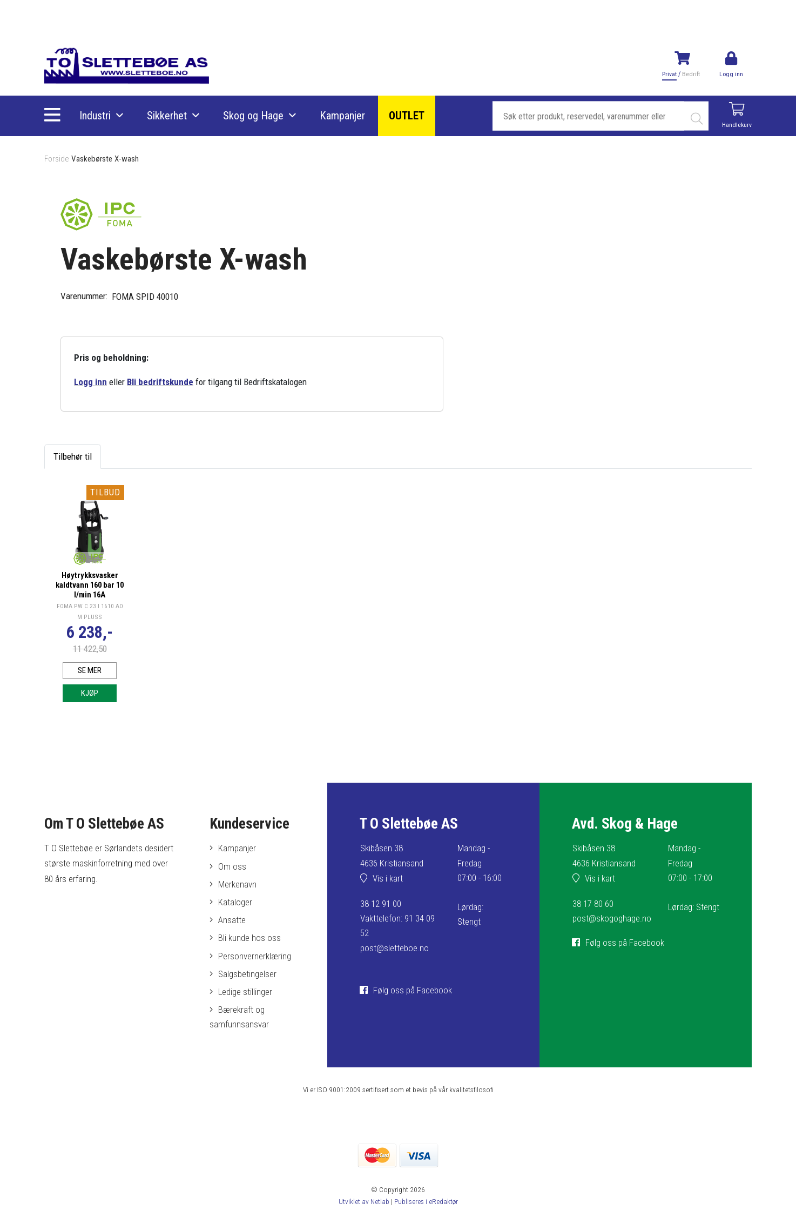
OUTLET (406, 116)
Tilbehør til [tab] (72, 456)
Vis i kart (388, 879)
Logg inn (90, 381)
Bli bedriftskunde (160, 381)
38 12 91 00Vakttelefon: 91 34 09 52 (397, 919)
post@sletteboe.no (394, 949)
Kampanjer (342, 116)
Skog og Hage (253, 116)
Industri (95, 116)
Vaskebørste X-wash (105, 159)
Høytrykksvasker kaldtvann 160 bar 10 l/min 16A (90, 583)
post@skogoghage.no (611, 919)
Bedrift (691, 74)
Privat (670, 74)
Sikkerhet (167, 116)
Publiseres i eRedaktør (426, 1202)
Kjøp (90, 693)
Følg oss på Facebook (412, 991)
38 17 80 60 (592, 904)
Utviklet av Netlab (363, 1202)
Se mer (90, 670)
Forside (56, 159)
